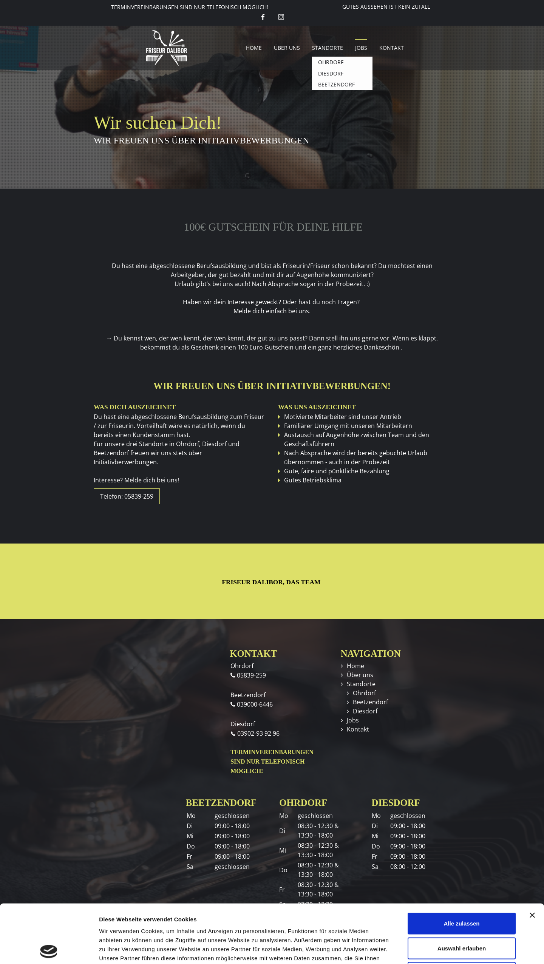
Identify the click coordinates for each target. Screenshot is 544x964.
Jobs (361, 47)
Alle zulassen (461, 865)
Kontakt (391, 47)
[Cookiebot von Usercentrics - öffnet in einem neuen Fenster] (49, 949)
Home (254, 47)
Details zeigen (402, 949)
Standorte (327, 47)
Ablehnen (461, 914)
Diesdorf (365, 711)
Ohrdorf (364, 693)
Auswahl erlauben (461, 890)
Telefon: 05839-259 (126, 496)
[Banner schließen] (532, 856)
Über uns (287, 47)
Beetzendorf (370, 702)
